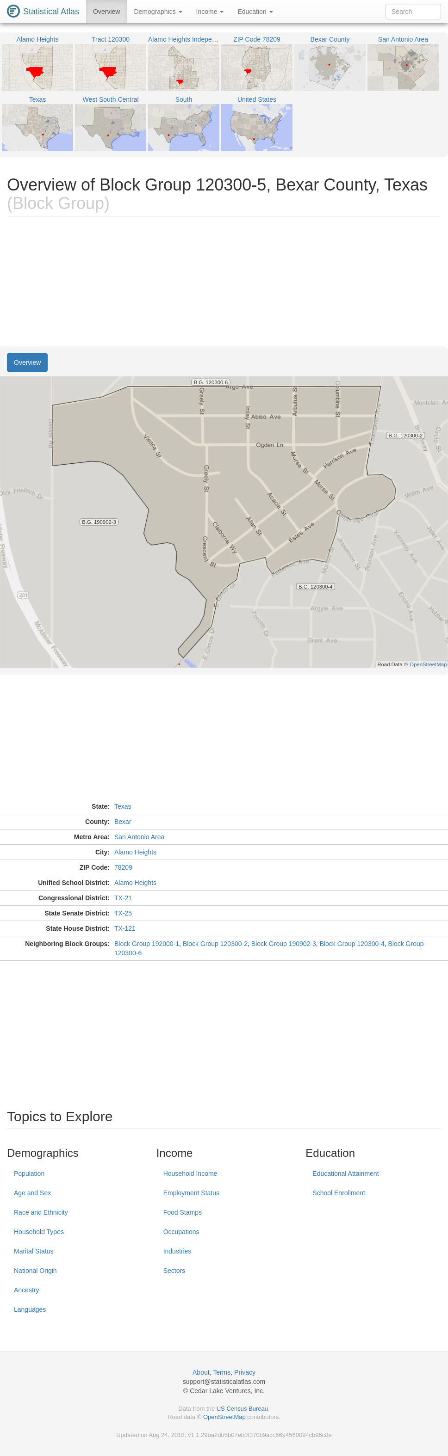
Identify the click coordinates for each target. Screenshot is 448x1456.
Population (29, 1173)
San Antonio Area (139, 837)
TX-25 (123, 913)
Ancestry (26, 1290)
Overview (106, 11)
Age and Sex (32, 1193)
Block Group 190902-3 (283, 943)
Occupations (181, 1231)
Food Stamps (182, 1212)
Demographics (158, 11)
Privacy (244, 1372)
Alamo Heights (135, 852)
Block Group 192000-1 (146, 943)
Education (255, 11)
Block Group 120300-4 (352, 943)
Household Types (39, 1231)
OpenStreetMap (224, 1416)
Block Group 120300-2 (215, 943)
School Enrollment (338, 1193)
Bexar (122, 821)
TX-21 (123, 898)
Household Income (190, 1173)
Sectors (174, 1270)
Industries (177, 1251)
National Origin (35, 1270)
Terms (221, 1372)
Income (210, 11)
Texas (122, 806)
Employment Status (191, 1193)
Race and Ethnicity (41, 1212)
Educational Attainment (345, 1173)
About (201, 1372)
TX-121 (125, 928)
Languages (30, 1309)
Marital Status (34, 1251)
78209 (123, 867)
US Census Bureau (242, 1408)
